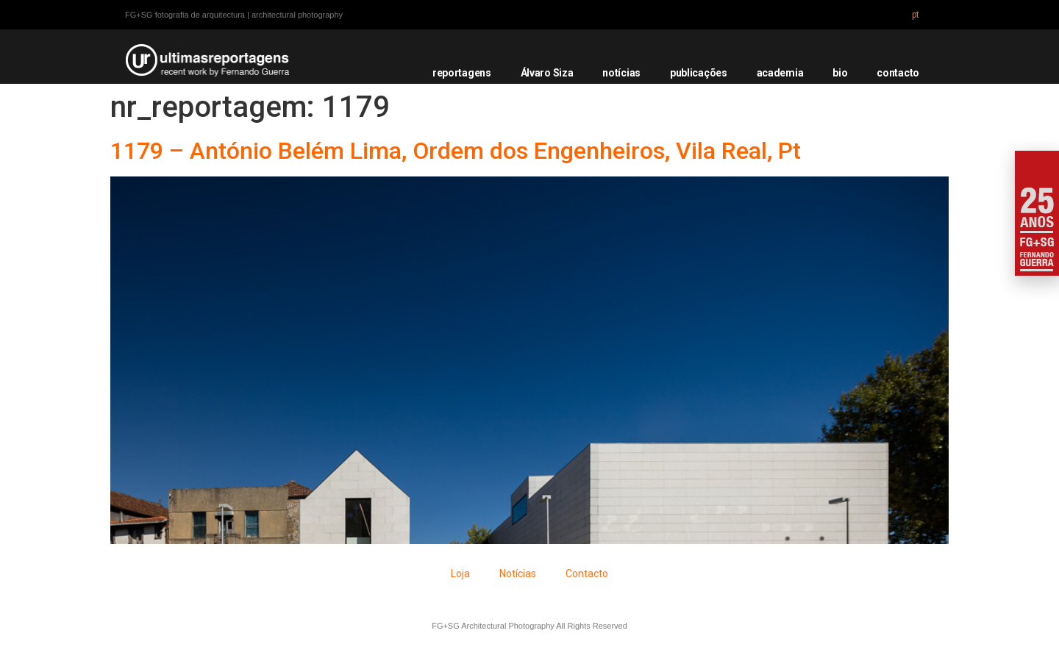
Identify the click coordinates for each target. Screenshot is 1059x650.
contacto (898, 73)
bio (839, 73)
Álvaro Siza (547, 73)
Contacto (587, 573)
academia (780, 73)
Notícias (517, 573)
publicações (698, 73)
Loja (460, 573)
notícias (621, 73)
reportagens (461, 73)
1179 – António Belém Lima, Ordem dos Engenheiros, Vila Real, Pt (455, 151)
